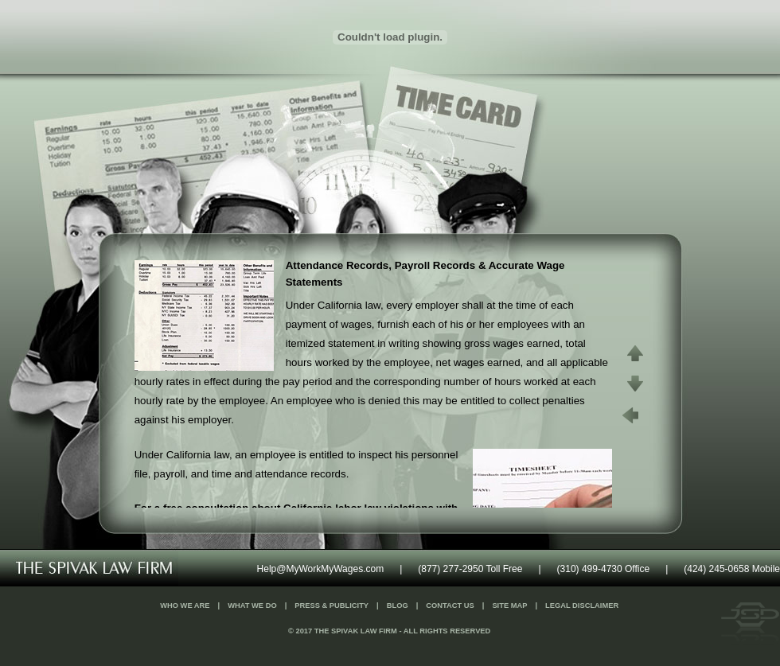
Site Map (509, 606)
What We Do (252, 606)
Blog (397, 606)
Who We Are (184, 606)
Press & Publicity (331, 606)
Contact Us (450, 606)
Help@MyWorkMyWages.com (320, 568)
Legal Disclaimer (581, 606)
